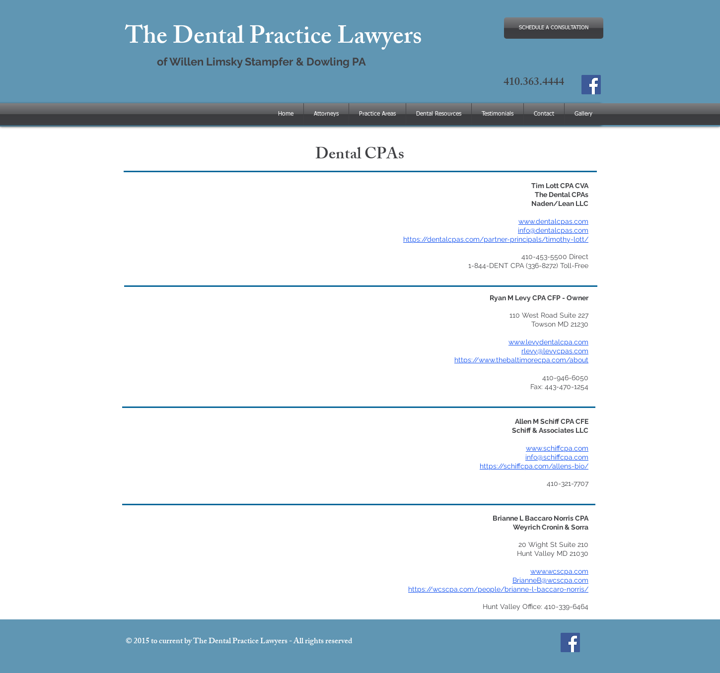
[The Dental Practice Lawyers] (591, 84)
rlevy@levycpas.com (554, 351)
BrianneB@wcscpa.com (550, 580)
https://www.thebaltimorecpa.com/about (521, 360)
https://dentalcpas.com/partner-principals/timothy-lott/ (495, 239)
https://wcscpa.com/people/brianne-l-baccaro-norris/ (498, 589)
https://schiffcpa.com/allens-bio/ (534, 466)
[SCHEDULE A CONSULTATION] (553, 28)
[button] (438, 114)
